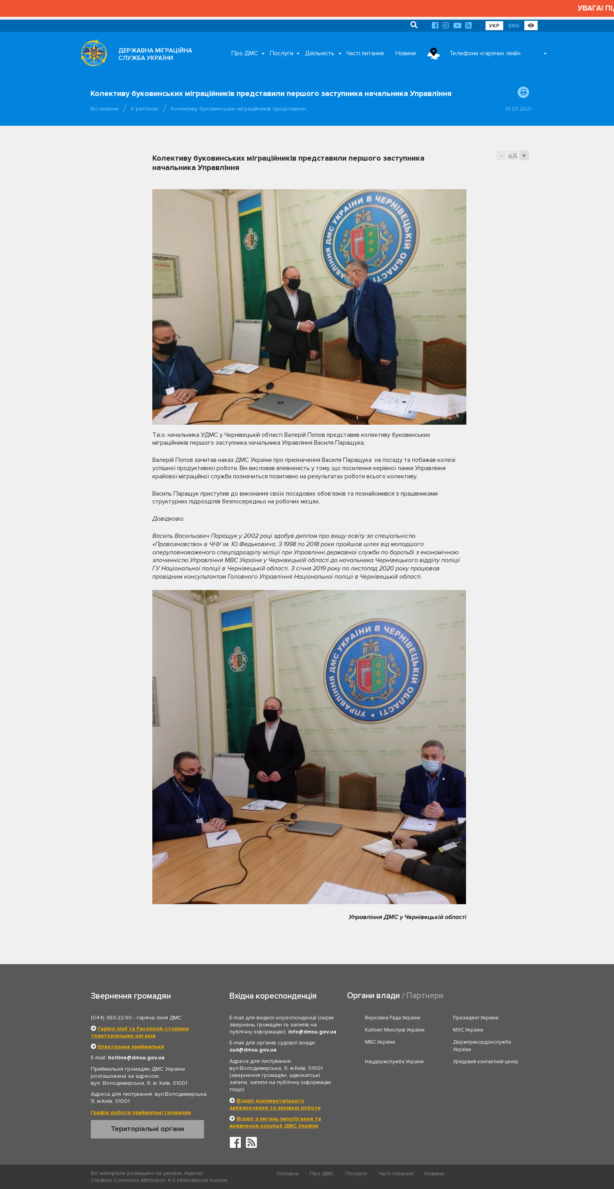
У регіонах (145, 108)
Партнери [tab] (424, 996)
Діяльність (319, 53)
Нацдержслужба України (394, 1062)
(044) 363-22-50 (111, 1017)
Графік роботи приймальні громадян (141, 1112)
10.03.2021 (518, 108)
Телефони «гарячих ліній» (485, 53)
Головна (287, 1173)
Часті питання (365, 53)
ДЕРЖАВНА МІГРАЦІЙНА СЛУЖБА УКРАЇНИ (155, 54)
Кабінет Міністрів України (394, 1030)
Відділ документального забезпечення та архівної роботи (275, 1104)
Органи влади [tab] (373, 996)
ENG (513, 25)
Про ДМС (244, 53)
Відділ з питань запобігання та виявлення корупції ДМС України (275, 1122)
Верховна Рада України (392, 1018)
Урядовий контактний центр (485, 1062)
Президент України (475, 1018)
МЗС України (468, 1030)
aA (513, 155)
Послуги (281, 53)
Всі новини (104, 108)
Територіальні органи (147, 1128)
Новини (405, 53)
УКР (494, 25)
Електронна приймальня (131, 1046)
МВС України (380, 1042)
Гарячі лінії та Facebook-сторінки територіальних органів (140, 1032)
